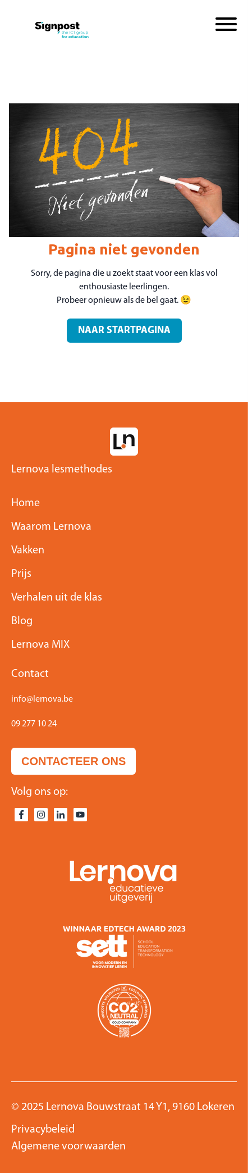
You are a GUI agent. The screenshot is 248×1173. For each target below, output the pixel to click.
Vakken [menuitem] (27, 550)
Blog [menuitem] (22, 621)
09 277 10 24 (34, 724)
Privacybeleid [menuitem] (43, 1129)
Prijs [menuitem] (21, 574)
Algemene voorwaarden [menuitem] (68, 1146)
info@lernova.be (42, 699)
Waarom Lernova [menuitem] (51, 527)
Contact (30, 674)
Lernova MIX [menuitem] (40, 645)
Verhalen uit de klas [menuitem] (56, 597)
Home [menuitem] (25, 503)
